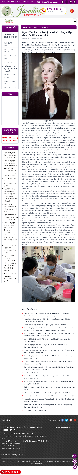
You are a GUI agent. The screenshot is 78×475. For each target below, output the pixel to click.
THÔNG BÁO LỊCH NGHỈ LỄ (33, 373)
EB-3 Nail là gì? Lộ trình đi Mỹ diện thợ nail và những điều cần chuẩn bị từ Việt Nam (49, 388)
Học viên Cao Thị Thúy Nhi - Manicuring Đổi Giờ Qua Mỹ (9, 182)
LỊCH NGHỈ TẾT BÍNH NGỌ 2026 (35, 410)
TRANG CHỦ (5, 420)
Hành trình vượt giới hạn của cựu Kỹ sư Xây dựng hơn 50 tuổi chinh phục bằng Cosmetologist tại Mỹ (49, 351)
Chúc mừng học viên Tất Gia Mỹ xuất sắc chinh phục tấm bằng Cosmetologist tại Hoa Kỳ (45, 346)
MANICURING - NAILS (9, 44)
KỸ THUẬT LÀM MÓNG (9, 76)
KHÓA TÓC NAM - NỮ (10, 82)
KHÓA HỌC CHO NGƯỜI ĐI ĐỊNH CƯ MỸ (9, 37)
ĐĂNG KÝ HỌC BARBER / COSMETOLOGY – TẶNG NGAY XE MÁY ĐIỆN (48, 393)
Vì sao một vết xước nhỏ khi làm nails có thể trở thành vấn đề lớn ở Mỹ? (49, 396)
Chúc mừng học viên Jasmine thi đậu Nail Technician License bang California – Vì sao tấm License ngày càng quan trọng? (9, 168)
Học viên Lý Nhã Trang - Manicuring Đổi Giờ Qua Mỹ (9, 155)
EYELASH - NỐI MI (10, 88)
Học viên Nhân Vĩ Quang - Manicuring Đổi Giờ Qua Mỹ (10, 217)
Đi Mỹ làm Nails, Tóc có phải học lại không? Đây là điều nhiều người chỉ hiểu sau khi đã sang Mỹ (48, 363)
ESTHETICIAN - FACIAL (9, 50)
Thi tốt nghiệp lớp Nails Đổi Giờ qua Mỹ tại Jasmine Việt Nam (9, 208)
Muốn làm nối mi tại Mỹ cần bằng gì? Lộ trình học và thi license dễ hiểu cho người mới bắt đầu (48, 383)
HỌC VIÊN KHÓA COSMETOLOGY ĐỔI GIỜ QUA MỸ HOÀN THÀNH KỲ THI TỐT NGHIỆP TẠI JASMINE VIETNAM (9, 263)
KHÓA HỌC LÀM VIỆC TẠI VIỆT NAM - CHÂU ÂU (9, 68)
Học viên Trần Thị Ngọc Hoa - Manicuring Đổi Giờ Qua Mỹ (9, 249)
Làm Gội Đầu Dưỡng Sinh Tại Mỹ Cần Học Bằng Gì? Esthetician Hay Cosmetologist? (47, 340)
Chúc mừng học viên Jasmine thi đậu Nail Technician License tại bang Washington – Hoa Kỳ (48, 357)
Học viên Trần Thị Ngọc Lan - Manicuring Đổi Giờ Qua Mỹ (9, 277)
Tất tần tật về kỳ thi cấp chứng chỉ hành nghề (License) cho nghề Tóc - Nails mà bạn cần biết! (48, 377)
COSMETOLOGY (9, 62)
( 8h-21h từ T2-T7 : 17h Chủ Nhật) (55, 12)
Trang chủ (26, 27)
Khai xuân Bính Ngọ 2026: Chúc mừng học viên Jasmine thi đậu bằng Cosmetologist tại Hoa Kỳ (48, 406)
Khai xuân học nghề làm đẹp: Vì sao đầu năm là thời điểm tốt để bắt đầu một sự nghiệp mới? (49, 400)
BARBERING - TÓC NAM (10, 57)
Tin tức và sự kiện (40, 27)
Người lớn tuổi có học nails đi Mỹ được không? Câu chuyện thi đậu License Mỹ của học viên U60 (9, 195)
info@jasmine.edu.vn (51, 2)
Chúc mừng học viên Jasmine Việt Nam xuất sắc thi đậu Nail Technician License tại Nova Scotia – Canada (49, 368)
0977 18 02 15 (54, 9)
